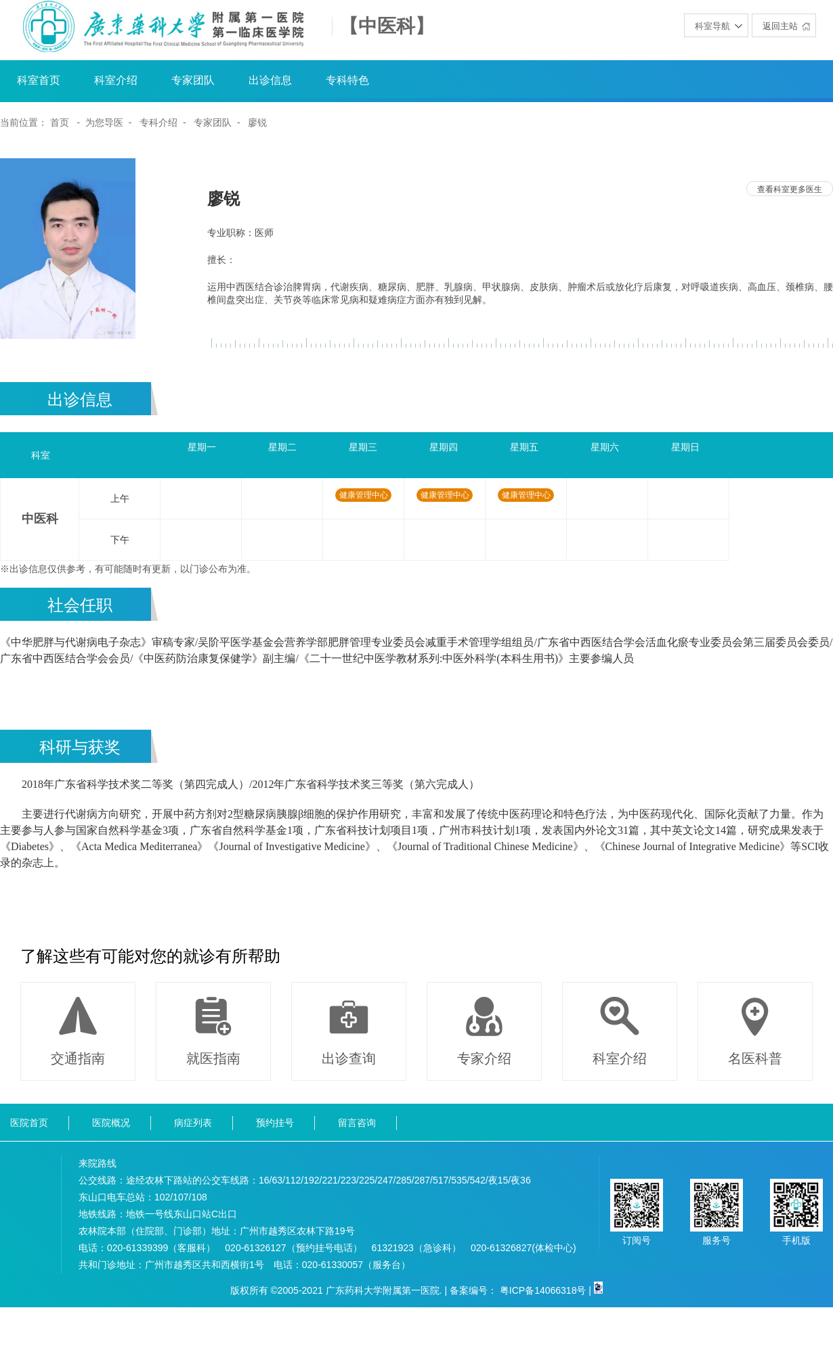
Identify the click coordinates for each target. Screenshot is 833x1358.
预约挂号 (275, 1122)
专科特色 (347, 80)
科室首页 (38, 80)
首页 (59, 122)
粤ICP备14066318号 (543, 1290)
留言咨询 (357, 1122)
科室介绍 (115, 80)
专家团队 (193, 80)
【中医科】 (386, 26)
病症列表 (193, 1122)
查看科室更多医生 (789, 189)
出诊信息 (270, 80)
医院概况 (111, 1122)
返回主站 (780, 26)
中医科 (40, 518)
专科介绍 (158, 122)
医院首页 (29, 1122)
